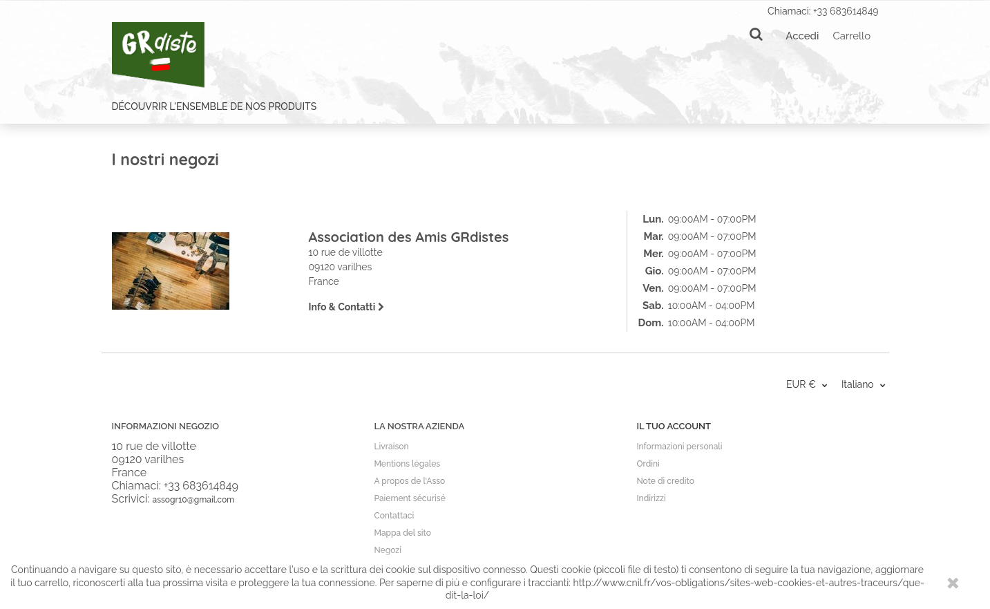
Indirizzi (650, 498)
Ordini (647, 464)
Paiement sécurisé (409, 498)
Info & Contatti (346, 306)
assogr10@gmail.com (193, 500)
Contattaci (394, 516)
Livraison (391, 446)
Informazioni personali (679, 446)
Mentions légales (407, 464)
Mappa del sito (402, 533)
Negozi (387, 550)
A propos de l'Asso (409, 481)
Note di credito (665, 481)
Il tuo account (673, 426)
